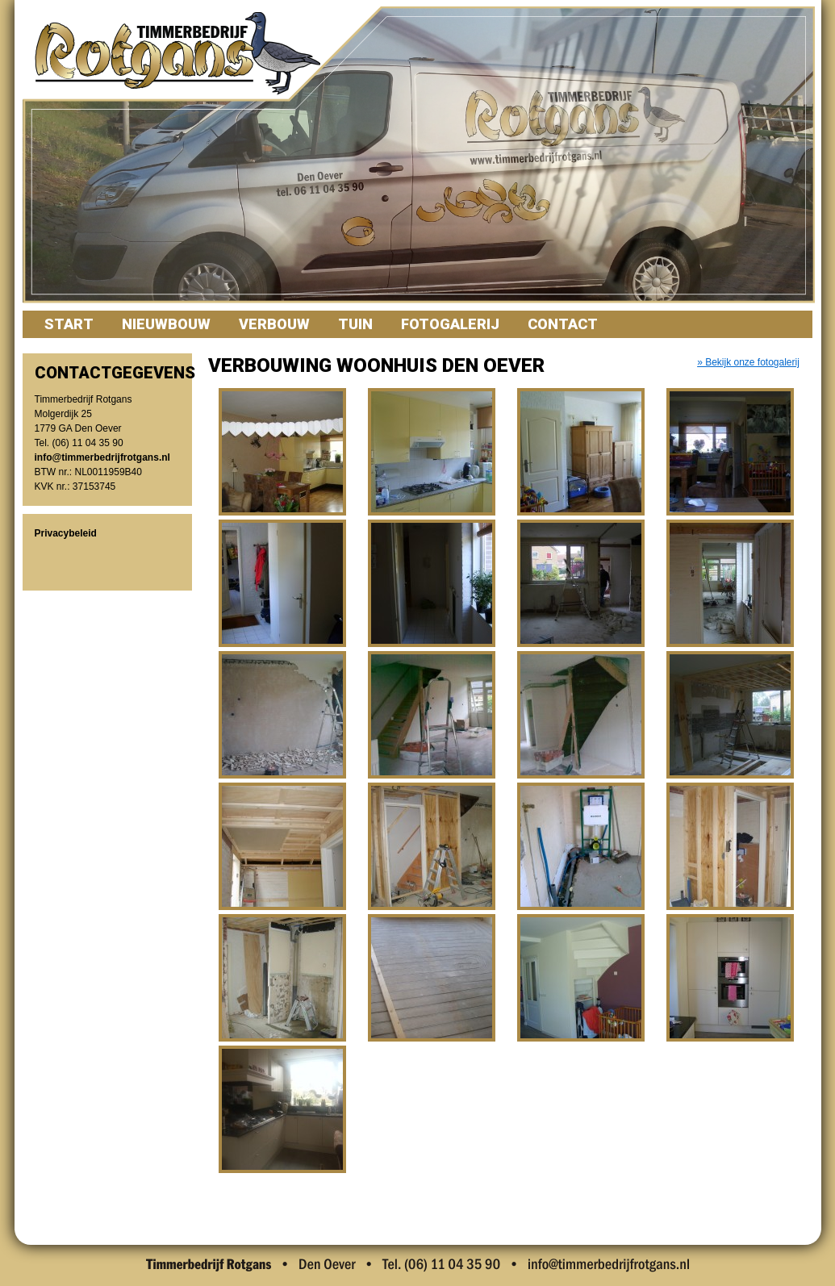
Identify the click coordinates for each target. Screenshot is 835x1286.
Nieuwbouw (166, 323)
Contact (563, 323)
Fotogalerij (450, 323)
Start (69, 323)
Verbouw (274, 323)
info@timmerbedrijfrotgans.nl (102, 457)
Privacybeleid (66, 533)
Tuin (355, 323)
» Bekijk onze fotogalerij (748, 362)
